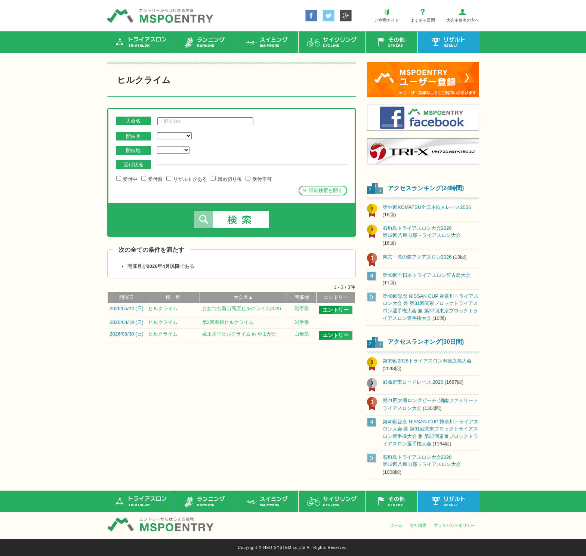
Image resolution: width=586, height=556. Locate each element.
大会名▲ (243, 297)
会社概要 (418, 525)
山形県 (301, 334)
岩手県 (301, 308)
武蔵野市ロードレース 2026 (413, 382)
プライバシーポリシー (454, 525)
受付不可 (259, 179)
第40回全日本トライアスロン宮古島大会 (427, 275)
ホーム (396, 525)
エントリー (336, 297)
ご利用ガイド (386, 20)
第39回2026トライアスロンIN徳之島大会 (427, 361)
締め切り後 (226, 179)
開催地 (301, 297)
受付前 (152, 179)
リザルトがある (186, 179)
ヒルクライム (163, 308)
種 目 (173, 297)
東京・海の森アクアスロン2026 (417, 257)
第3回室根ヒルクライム (227, 322)
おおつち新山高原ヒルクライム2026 (241, 308)
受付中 (127, 179)
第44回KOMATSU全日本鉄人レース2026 (427, 207)
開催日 (126, 297)
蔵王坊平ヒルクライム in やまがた (239, 334)
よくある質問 (422, 20)
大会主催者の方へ (462, 20)
